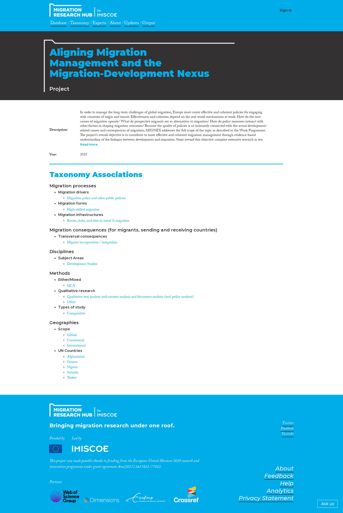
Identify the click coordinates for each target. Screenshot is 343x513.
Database (58, 23)
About (115, 23)
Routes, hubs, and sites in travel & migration (98, 221)
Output (148, 23)
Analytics (280, 490)
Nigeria (72, 367)
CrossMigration (84, 10)
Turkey (72, 378)
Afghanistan (76, 357)
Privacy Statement (266, 498)
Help (287, 483)
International (76, 346)
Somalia (72, 373)
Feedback (279, 476)
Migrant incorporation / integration (92, 243)
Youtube (288, 434)
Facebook (287, 429)
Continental (75, 341)
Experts (99, 23)
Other (71, 302)
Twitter (288, 423)
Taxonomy (79, 23)
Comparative (76, 314)
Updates (131, 23)
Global (72, 335)
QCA (71, 286)
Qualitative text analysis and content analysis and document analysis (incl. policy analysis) (130, 297)
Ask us (327, 503)
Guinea (72, 362)
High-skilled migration (83, 210)
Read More (89, 144)
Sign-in (286, 10)
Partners (82, 448)
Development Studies (82, 264)
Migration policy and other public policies (96, 199)
